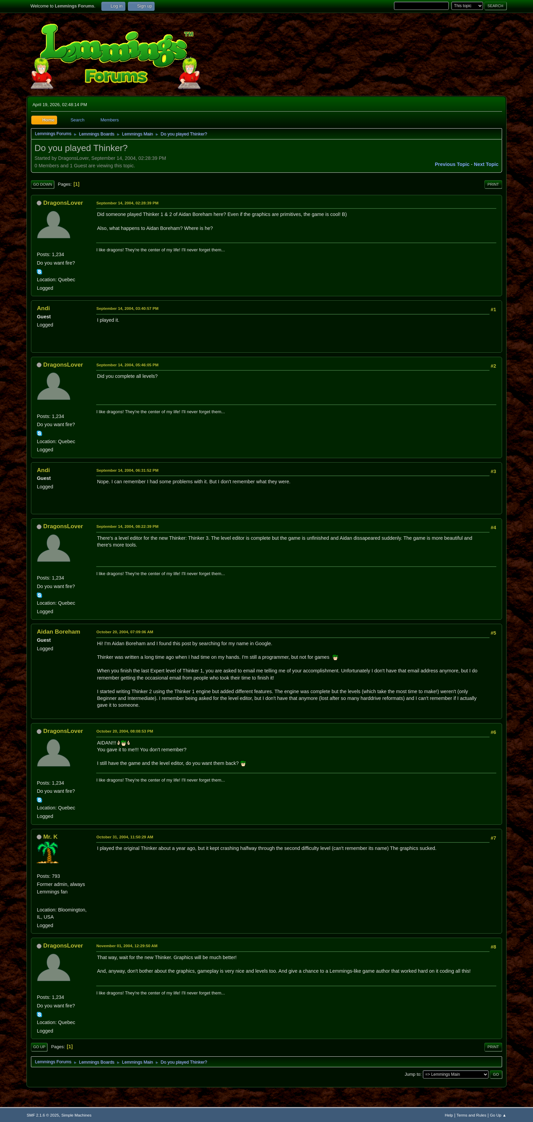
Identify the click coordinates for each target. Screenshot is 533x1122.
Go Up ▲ (498, 1115)
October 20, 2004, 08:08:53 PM (124, 731)
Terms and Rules (471, 1115)
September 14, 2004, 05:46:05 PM (127, 365)
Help (449, 1115)
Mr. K (50, 836)
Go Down (42, 184)
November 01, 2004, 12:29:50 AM (126, 945)
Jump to (412, 1074)
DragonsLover (63, 202)
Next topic (486, 164)
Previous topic (452, 164)
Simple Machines (76, 1115)
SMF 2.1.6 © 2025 (43, 1115)
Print (493, 184)
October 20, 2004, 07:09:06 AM (124, 632)
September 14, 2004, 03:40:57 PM (127, 308)
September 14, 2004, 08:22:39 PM (127, 526)
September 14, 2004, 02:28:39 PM (127, 203)
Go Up (39, 1047)
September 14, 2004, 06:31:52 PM (127, 470)
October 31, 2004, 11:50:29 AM (124, 837)
